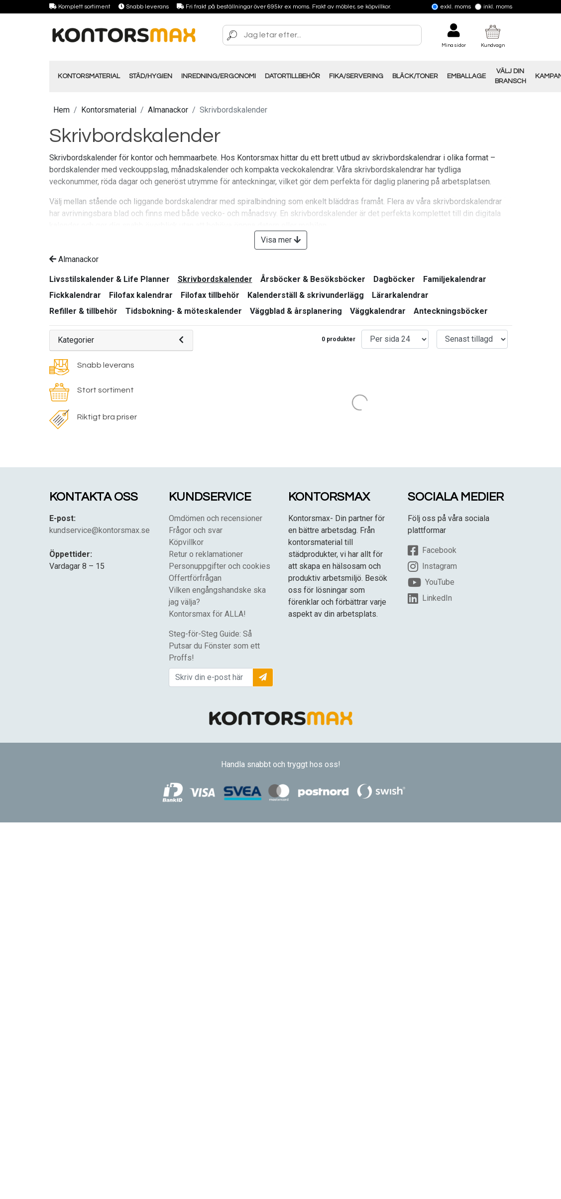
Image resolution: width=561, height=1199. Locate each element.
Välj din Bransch (510, 76)
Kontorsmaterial (89, 76)
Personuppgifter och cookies (219, 566)
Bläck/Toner (415, 76)
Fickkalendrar (75, 295)
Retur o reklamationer (206, 554)
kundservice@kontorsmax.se (99, 530)
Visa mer (281, 240)
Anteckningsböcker (451, 311)
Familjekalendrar (454, 279)
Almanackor (168, 110)
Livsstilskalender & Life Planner (109, 279)
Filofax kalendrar (141, 295)
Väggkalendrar (378, 311)
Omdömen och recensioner (215, 518)
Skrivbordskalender (215, 279)
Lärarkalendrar (400, 295)
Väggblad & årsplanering (296, 311)
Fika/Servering (356, 76)
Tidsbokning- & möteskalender (183, 311)
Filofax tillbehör (210, 295)
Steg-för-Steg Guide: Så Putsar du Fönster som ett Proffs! (214, 646)
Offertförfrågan (195, 578)
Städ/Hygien (150, 76)
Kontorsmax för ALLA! (207, 614)
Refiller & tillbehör (83, 311)
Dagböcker (394, 279)
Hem (61, 110)
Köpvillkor (186, 542)
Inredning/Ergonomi (218, 76)
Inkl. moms (493, 6)
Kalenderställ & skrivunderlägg (305, 295)
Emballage (466, 76)
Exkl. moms (451, 6)
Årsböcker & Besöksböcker (312, 279)
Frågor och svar (196, 530)
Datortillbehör (292, 76)
